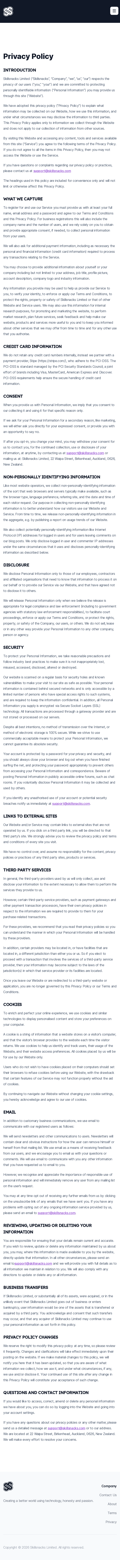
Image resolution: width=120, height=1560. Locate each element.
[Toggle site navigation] (114, 11)
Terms (112, 1513)
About (112, 1504)
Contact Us (108, 1495)
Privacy (111, 1522)
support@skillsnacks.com (52, 171)
